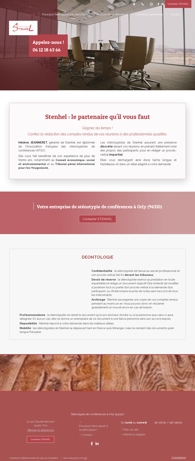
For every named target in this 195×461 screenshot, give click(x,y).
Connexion (179, 457)
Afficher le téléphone (40, 430)
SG (85, 458)
